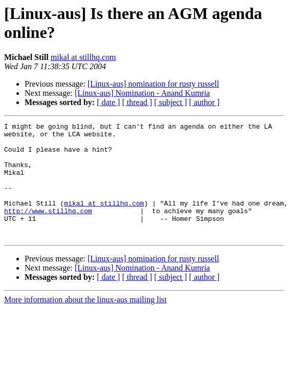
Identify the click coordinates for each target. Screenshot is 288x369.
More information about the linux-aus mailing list (85, 322)
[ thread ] (137, 102)
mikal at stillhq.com (83, 57)
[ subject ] (170, 102)
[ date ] (108, 102)
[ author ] (204, 102)
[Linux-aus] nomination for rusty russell (153, 83)
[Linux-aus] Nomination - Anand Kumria (142, 93)
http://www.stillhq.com (48, 229)
